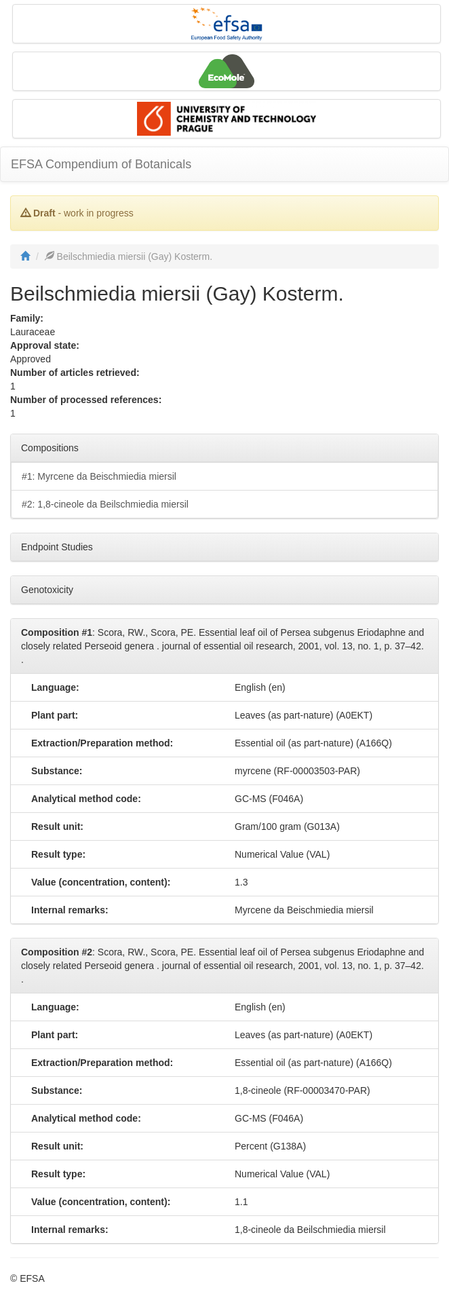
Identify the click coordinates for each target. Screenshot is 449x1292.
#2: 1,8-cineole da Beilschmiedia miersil (105, 504)
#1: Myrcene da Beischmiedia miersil (99, 476)
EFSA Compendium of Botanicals (101, 164)
